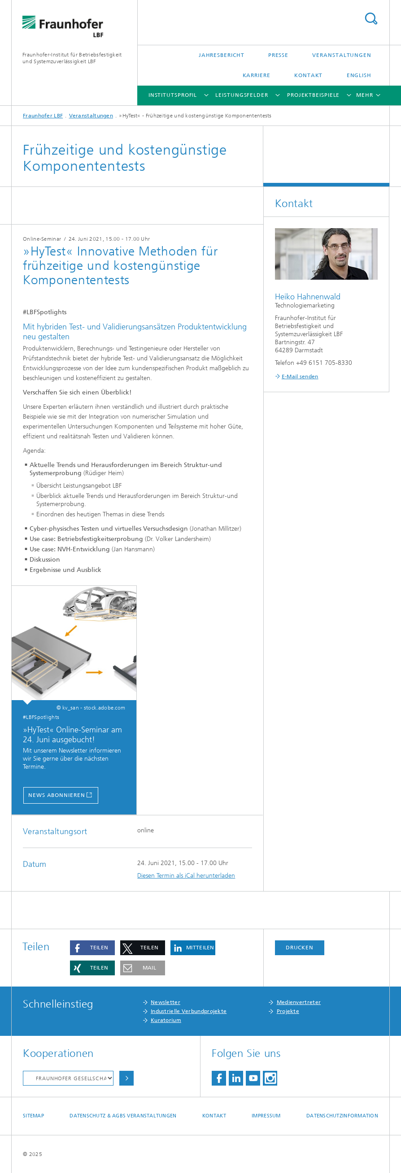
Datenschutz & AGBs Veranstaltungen (123, 1116)
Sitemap (33, 1116)
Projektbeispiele (313, 95)
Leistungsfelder (241, 95)
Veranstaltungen (341, 55)
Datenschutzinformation (342, 1116)
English (359, 75)
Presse (278, 55)
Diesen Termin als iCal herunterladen (186, 875)
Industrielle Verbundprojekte (189, 1011)
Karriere (256, 75)
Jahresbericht (221, 55)
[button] (92, 947)
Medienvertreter (299, 1002)
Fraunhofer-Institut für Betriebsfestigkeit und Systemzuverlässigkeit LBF (72, 58)
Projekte (288, 1011)
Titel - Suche (371, 18)
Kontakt (308, 75)
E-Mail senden (300, 376)
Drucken (300, 947)
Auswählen (126, 1078)
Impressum (266, 1116)
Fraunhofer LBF (43, 116)
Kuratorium (166, 1020)
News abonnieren (56, 795)
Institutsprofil (172, 95)
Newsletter (165, 1002)
